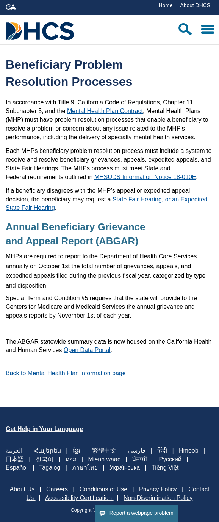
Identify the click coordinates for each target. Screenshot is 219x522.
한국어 (45, 459)
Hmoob (189, 450)
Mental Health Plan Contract (105, 111)
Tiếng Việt (165, 467)
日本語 (15, 459)
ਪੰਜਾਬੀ (140, 459)
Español (17, 467)
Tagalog (50, 467)
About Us (22, 489)
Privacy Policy (158, 489)
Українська (126, 467)
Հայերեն (48, 450)
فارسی (137, 450)
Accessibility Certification (79, 498)
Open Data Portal (87, 350)
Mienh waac (105, 459)
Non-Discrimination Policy (158, 498)
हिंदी (163, 450)
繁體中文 (105, 450)
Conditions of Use (104, 489)
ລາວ (72, 459)
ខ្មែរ (77, 450)
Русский (171, 459)
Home (165, 5)
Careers (57, 489)
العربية (15, 450)
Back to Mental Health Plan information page (66, 373)
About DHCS (195, 5)
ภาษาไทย (85, 467)
